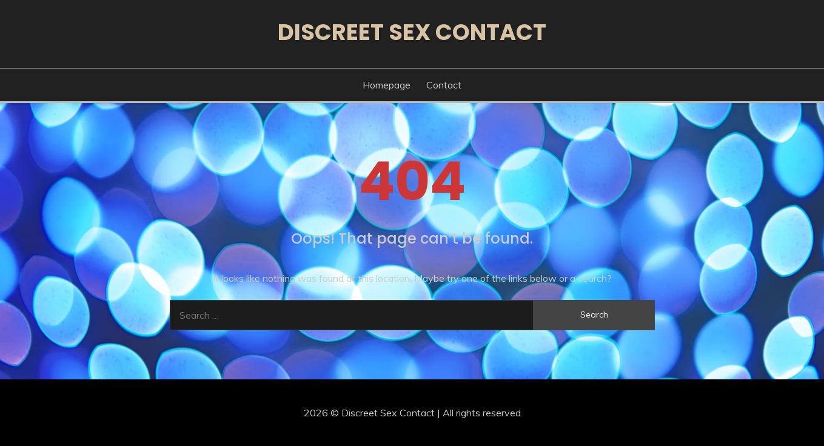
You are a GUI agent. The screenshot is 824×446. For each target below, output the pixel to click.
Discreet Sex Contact (412, 32)
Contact (443, 85)
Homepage (386, 85)
